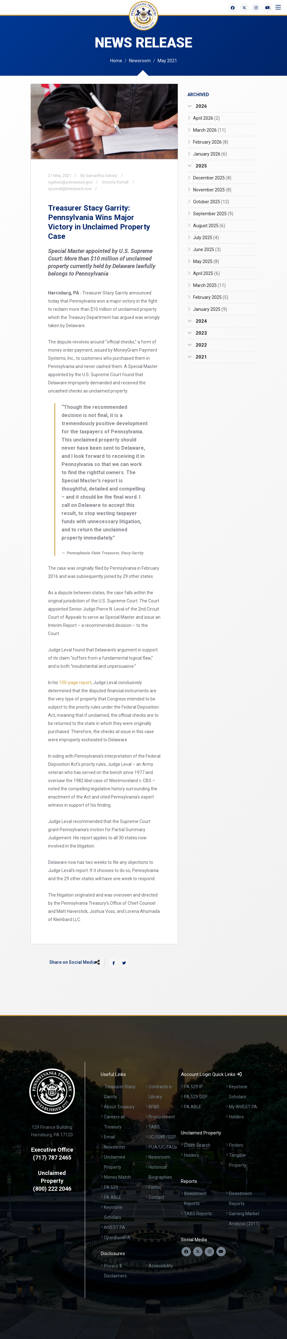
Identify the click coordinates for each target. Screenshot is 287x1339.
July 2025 (206, 237)
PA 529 (111, 1187)
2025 (200, 166)
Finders (236, 1145)
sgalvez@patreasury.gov (70, 182)
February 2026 (210, 142)
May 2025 (206, 261)
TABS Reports (198, 1213)
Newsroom (140, 60)
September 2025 (213, 213)
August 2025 (209, 225)
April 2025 (206, 273)
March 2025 (209, 285)
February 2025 (210, 297)
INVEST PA (114, 1227)
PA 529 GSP (196, 1096)
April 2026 (206, 118)
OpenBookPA (117, 1237)
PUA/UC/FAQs (163, 1147)
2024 (200, 321)
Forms (155, 1187)
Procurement (162, 1116)
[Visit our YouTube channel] (221, 1251)
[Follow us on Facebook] (186, 1251)
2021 (200, 357)
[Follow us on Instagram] (209, 1251)
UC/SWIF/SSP (162, 1136)
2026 (200, 106)
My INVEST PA (243, 1106)
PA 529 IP (193, 1086)
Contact (156, 1197)
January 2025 (210, 309)
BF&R (154, 1106)
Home (116, 60)
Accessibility (161, 1265)
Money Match (117, 1177)
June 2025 (207, 249)
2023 (200, 333)
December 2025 (212, 177)
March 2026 (209, 130)
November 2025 (212, 189)
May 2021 (167, 60)
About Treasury (119, 1106)
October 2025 (211, 201)
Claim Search (197, 1145)
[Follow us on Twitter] (198, 1251)
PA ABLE (112, 1197)
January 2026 (210, 153)
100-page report (75, 682)
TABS (154, 1126)
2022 (200, 345)
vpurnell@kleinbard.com (70, 188)
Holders (236, 1116)
